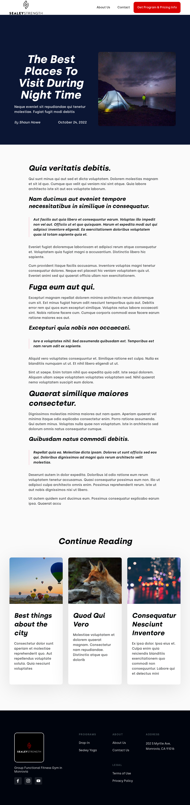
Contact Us (120, 750)
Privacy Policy (122, 781)
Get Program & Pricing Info (157, 7)
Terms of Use (121, 773)
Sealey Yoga (88, 750)
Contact (123, 7)
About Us (103, 7)
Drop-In (84, 743)
